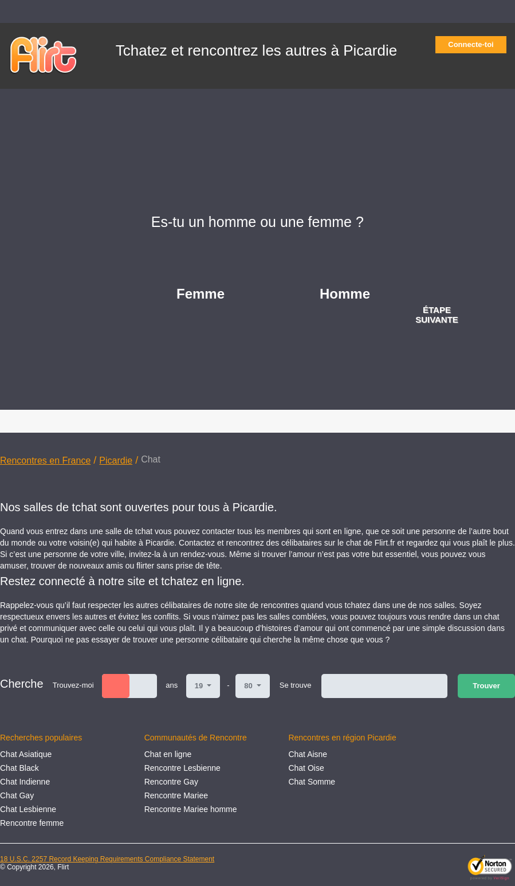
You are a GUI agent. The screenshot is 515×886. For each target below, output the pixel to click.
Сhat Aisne (307, 754)
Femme (200, 293)
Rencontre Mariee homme (190, 809)
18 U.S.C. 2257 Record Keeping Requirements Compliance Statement (107, 859)
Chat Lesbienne (28, 809)
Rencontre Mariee (176, 795)
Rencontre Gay (171, 781)
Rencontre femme (32, 823)
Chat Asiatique (26, 754)
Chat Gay (17, 795)
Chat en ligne (168, 754)
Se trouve (296, 685)
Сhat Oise (306, 768)
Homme (345, 293)
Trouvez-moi (73, 685)
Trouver (486, 685)
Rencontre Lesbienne (182, 768)
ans (172, 685)
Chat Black (19, 768)
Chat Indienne (25, 781)
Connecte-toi (474, 44)
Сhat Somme (311, 781)
